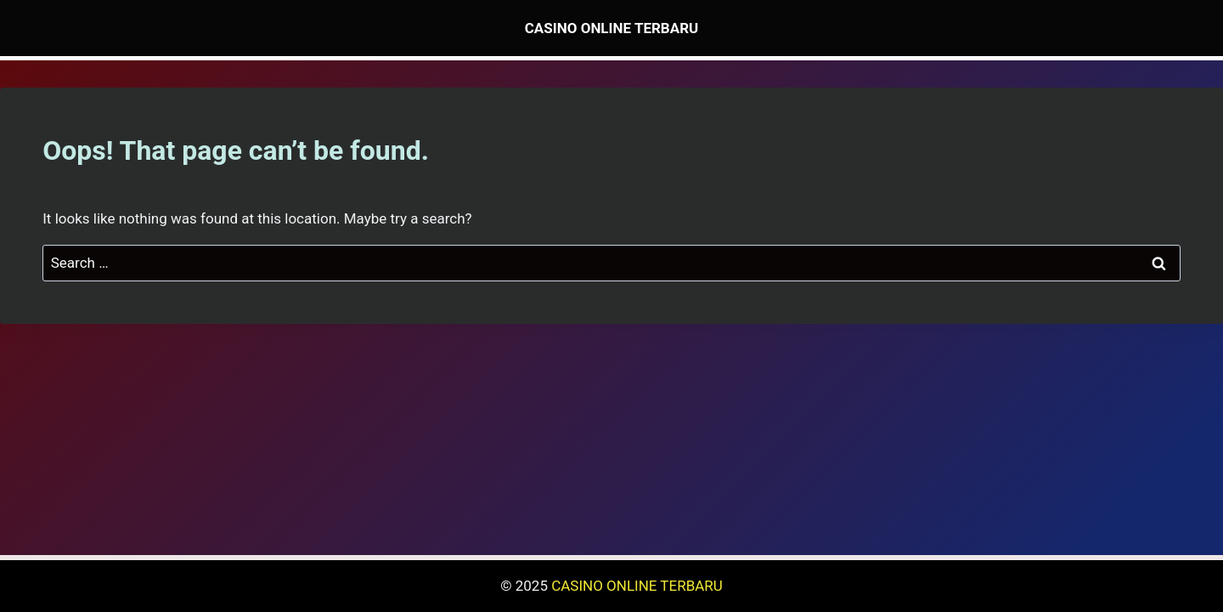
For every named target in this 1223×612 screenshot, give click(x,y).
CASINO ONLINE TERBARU (637, 585)
